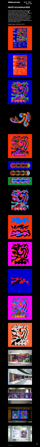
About (25, 2)
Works (29, 2)
